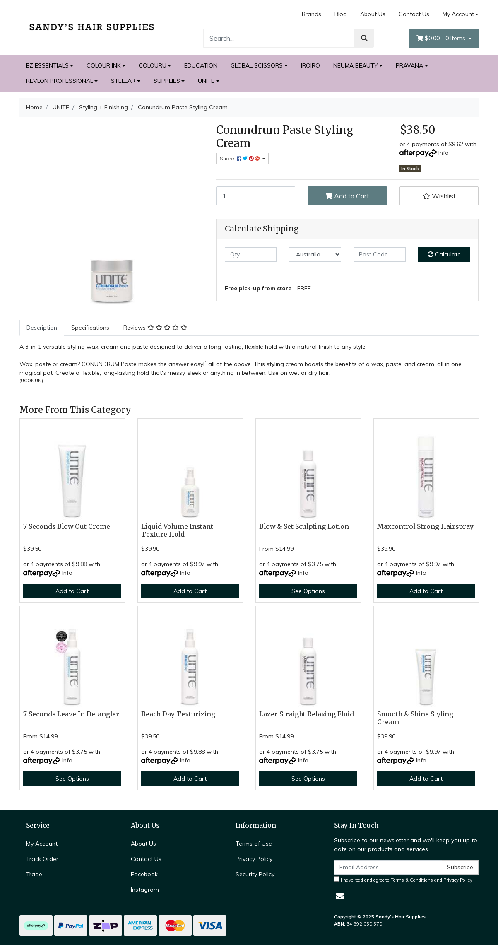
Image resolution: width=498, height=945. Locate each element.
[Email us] (340, 896)
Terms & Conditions (412, 880)
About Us (372, 14)
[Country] (315, 254)
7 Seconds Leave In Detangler (71, 714)
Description (41, 327)
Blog (340, 14)
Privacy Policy (254, 859)
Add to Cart (347, 196)
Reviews (155, 327)
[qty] (251, 254)
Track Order (42, 859)
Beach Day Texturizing (178, 714)
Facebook (144, 874)
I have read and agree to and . (404, 879)
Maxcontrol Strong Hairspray (425, 526)
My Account (42, 843)
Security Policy (255, 874)
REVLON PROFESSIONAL (59, 80)
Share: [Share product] (240, 158)
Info (443, 153)
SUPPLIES (167, 80)
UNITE (206, 80)
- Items (441, 38)
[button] (439, 195)
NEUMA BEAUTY (355, 65)
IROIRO (310, 65)
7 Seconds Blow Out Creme (66, 526)
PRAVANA (409, 65)
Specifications (90, 327)
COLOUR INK (103, 65)
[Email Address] (388, 867)
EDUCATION (200, 65)
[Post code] (380, 254)
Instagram (145, 889)
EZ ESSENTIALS (47, 65)
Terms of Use (254, 843)
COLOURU (152, 65)
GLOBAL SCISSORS (257, 65)
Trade (34, 874)
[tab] (41, 328)
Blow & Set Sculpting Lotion (304, 526)
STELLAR (123, 80)
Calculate (444, 254)
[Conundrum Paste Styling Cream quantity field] (256, 195)
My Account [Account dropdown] (458, 14)
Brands (311, 14)
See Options (308, 591)
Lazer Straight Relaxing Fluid (306, 714)
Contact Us (414, 14)
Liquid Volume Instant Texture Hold (177, 530)
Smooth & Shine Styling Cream (415, 718)
